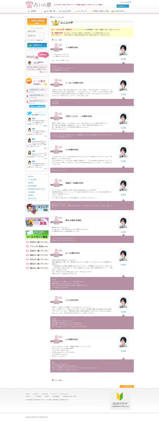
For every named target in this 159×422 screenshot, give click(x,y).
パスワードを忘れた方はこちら (37, 48)
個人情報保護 (32, 186)
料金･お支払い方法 (101, 11)
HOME (33, 11)
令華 (33, 151)
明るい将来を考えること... (37, 100)
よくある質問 (126, 2)
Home (27, 394)
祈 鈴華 (123, 59)
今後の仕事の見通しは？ (36, 95)
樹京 (33, 139)
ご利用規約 (31, 192)
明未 (33, 118)
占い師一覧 (51, 11)
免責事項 (31, 195)
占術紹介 (31, 182)
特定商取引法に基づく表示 (36, 189)
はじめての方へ (119, 11)
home (53, 17)
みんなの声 (66, 11)
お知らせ (31, 176)
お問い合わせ (32, 198)
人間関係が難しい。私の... (37, 89)
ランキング (82, 11)
